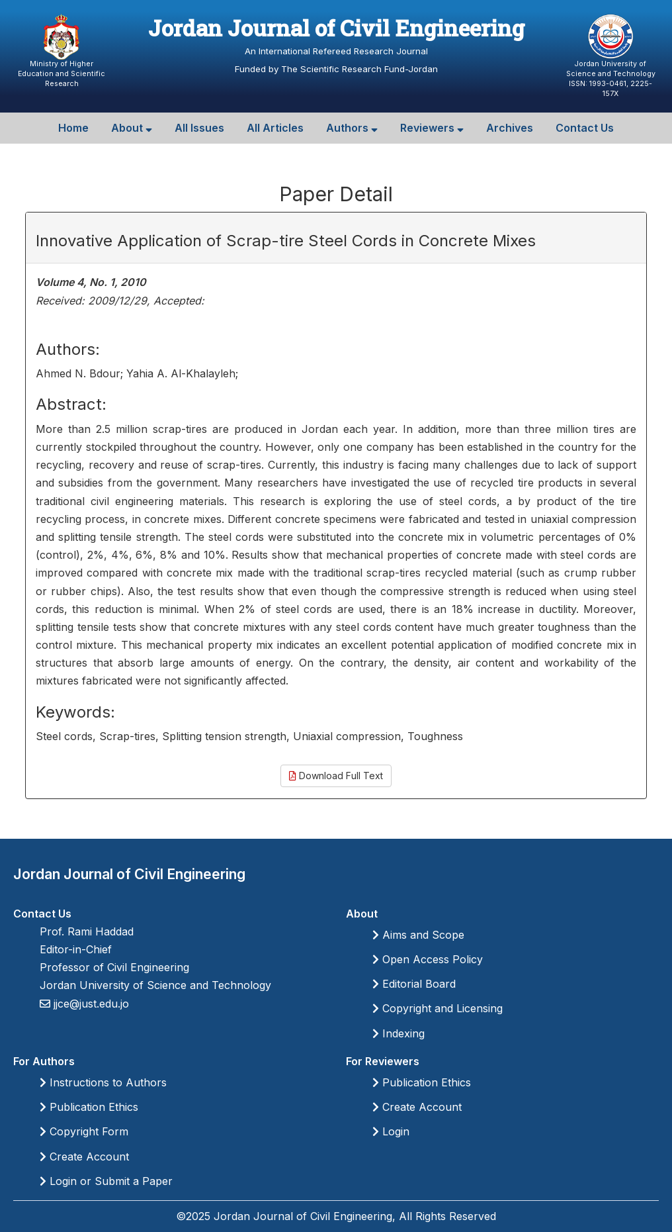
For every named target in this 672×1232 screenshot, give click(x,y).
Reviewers (432, 127)
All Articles (275, 127)
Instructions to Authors (103, 1082)
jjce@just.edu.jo (89, 1003)
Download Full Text (336, 775)
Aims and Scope (418, 934)
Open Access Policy (427, 959)
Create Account (84, 1156)
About (131, 127)
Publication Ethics (89, 1107)
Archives (509, 127)
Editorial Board (414, 983)
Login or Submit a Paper (106, 1181)
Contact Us (585, 127)
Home (73, 127)
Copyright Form (84, 1131)
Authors (352, 127)
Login (390, 1131)
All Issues (199, 127)
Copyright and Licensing (437, 1008)
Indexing (398, 1033)
